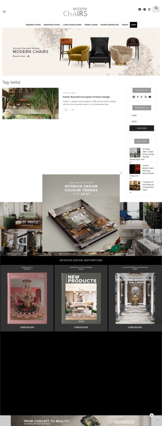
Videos (125, 25)
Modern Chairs (33, 25)
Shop (133, 25)
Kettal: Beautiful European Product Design (86, 96)
